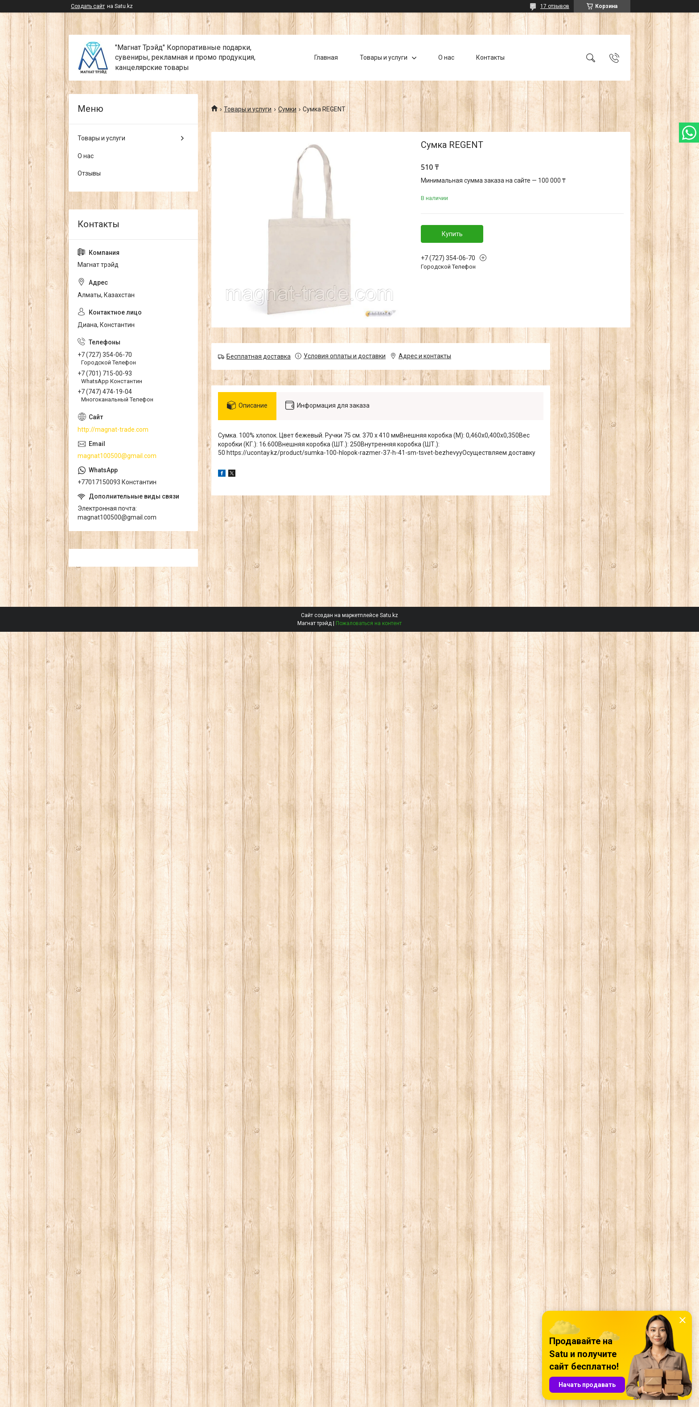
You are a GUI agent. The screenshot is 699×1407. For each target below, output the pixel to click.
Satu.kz (389, 615)
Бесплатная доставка (258, 356)
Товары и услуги (383, 57)
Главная (326, 57)
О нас (446, 57)
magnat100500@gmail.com (117, 455)
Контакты (490, 57)
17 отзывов (554, 6)
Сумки (287, 109)
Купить (452, 233)
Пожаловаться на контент (369, 623)
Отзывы (89, 173)
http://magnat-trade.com (113, 429)
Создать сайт (88, 6)
